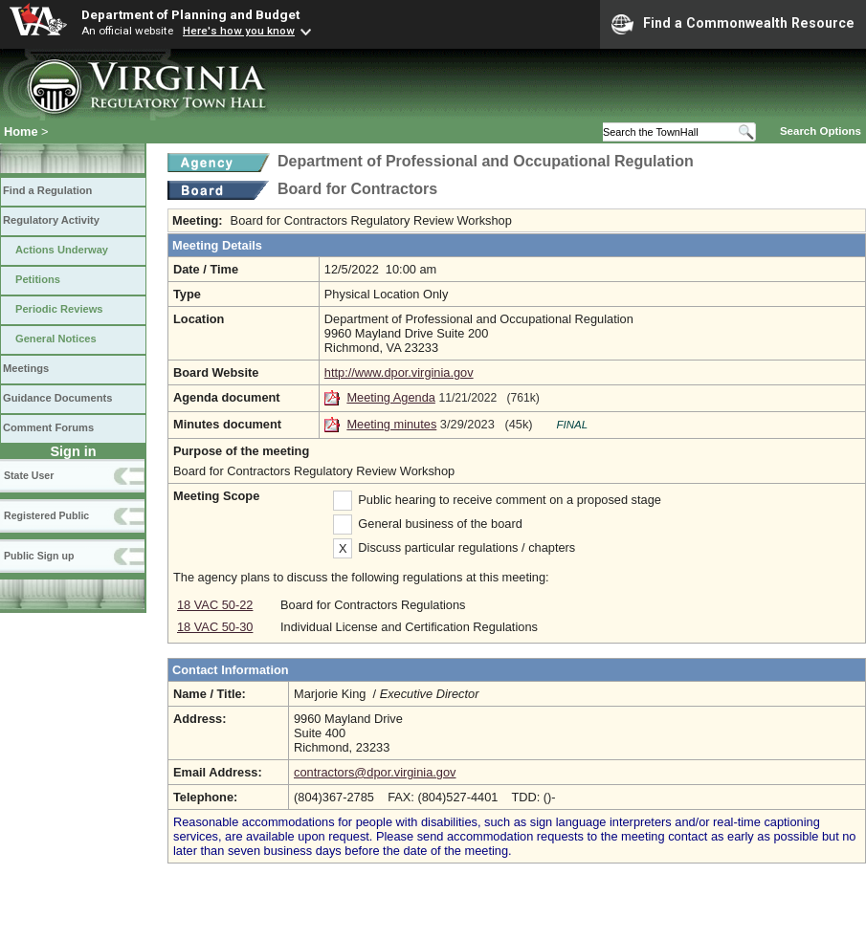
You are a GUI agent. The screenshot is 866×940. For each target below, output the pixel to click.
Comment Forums (48, 427)
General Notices (56, 338)
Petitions (37, 279)
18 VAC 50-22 (215, 605)
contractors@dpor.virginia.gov (374, 772)
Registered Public (46, 515)
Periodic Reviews (59, 309)
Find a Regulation (47, 190)
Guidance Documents (57, 398)
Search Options (820, 131)
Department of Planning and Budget (190, 14)
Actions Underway (61, 249)
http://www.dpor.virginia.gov (399, 372)
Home (21, 131)
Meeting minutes (391, 424)
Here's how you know (239, 30)
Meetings (26, 368)
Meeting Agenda (390, 397)
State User (29, 475)
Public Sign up (39, 555)
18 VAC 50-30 (215, 627)
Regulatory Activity (51, 220)
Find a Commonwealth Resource (733, 23)
